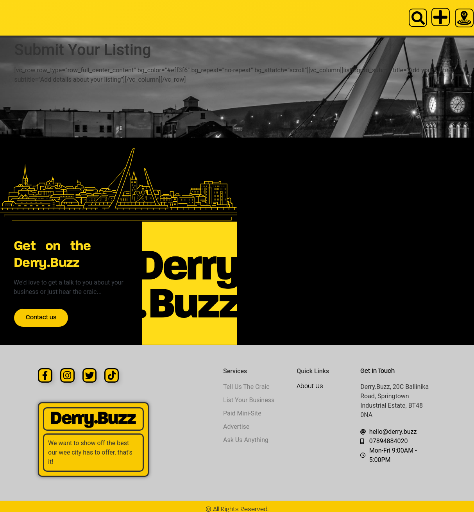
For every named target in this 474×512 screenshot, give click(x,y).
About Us (310, 379)
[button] (419, 18)
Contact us (46, 319)
